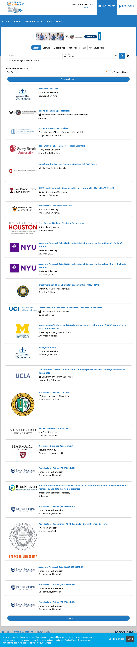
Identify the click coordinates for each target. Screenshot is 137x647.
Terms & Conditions (22, 631)
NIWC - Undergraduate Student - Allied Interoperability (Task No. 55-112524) (76, 188)
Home (5, 21)
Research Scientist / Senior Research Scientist (61, 145)
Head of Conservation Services (54, 428)
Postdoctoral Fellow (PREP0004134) (56, 602)
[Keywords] (34, 56)
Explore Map (59, 47)
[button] (128, 56)
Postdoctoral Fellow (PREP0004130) (56, 468)
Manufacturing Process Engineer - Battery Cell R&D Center (68, 164)
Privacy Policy (43, 631)
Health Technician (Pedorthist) (54, 110)
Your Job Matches (77, 47)
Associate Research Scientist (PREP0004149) (60, 567)
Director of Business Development (55, 445)
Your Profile (33, 21)
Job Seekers (107, 6)
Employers (126, 6)
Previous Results (68, 79)
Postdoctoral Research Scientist (55, 392)
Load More (69, 618)
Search (36, 47)
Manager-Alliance (47, 347)
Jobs (17, 21)
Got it (130, 639)
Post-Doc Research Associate (53, 128)
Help (6, 631)
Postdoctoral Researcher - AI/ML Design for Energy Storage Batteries (73, 523)
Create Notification (120, 72)
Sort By (10, 72)
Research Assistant (48, 88)
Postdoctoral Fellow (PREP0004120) (56, 506)
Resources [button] (54, 21)
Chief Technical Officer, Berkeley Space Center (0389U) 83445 (68, 284)
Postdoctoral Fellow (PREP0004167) (56, 584)
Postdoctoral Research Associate (55, 205)
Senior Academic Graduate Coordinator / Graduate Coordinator (70, 307)
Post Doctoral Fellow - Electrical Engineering (61, 223)
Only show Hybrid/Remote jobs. (24, 60)
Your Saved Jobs (96, 47)
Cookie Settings (116, 639)
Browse (46, 47)
